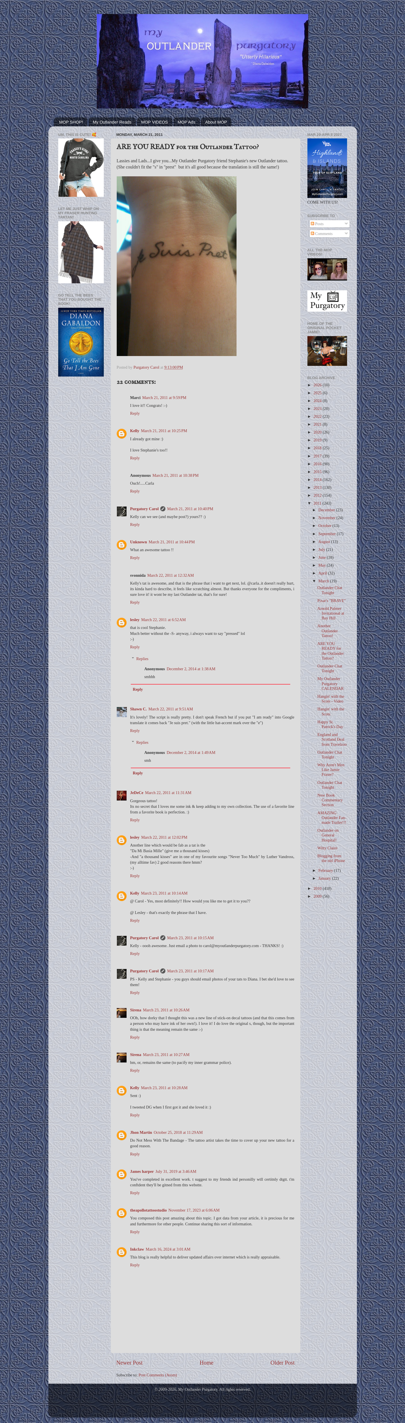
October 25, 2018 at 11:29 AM (178, 1132)
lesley (135, 619)
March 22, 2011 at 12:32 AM (170, 575)
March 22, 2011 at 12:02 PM (164, 837)
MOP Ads (186, 122)
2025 (318, 393)
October (325, 525)
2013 (318, 487)
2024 (318, 400)
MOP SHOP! (71, 122)
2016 (318, 464)
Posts (317, 224)
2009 (318, 896)
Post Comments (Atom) (158, 1375)
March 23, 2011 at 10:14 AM (164, 893)
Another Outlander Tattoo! (327, 631)
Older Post (283, 1363)
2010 (318, 888)
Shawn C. (138, 709)
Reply (135, 413)
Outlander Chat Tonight (329, 590)
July (322, 549)
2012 (318, 495)
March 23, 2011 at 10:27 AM (166, 1054)
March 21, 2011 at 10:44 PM (172, 542)
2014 (318, 479)
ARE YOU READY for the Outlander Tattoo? (330, 650)
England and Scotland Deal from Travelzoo (331, 739)
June (322, 557)
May (322, 565)
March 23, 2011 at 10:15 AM (190, 938)
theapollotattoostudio (148, 1210)
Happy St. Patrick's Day (330, 724)
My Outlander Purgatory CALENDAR (330, 683)
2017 (318, 456)
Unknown (138, 542)
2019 (318, 440)
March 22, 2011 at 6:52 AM (163, 619)
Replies (142, 658)
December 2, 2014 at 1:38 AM (190, 669)
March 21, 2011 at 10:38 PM (175, 475)
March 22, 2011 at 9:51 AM (170, 709)
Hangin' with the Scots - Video (330, 698)
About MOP (216, 122)
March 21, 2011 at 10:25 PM (164, 430)
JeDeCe (136, 792)
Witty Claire (327, 848)
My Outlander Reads (112, 122)
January (325, 878)
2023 (318, 408)
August (324, 541)
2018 (318, 448)
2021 (318, 424)
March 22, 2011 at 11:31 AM (168, 792)
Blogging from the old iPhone (331, 858)
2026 (318, 385)
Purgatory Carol (144, 509)
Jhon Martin (141, 1132)
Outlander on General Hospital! (328, 835)
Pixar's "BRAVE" (331, 600)
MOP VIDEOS (154, 122)
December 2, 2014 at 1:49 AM (190, 752)
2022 (318, 416)
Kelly (135, 430)
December (327, 510)
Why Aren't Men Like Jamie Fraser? (330, 770)
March (324, 581)
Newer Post (129, 1363)
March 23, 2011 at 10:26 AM (166, 1010)
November (327, 518)
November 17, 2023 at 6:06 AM (194, 1210)
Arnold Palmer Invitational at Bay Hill (330, 613)
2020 (318, 432)
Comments (322, 233)
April (323, 573)
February (326, 870)
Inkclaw (137, 1249)
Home (206, 1363)
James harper (142, 1171)
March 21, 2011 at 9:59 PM (164, 397)
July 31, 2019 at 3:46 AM (176, 1171)
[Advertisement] (81, 470)
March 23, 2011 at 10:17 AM (190, 971)
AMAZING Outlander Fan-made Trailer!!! (331, 818)
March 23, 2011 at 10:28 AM (164, 1088)
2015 (318, 471)
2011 (318, 503)
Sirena (135, 1010)
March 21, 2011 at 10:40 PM (190, 509)
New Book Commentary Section (330, 800)
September (327, 534)
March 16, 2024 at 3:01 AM (168, 1249)
